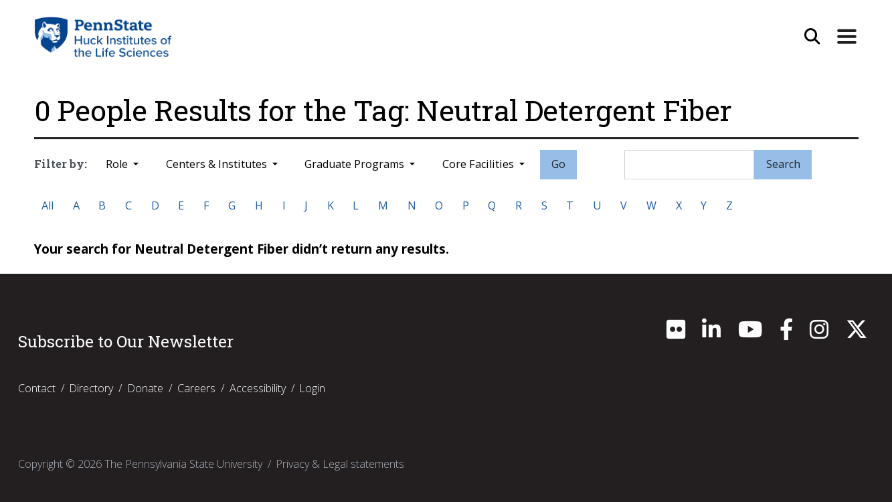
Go (558, 164)
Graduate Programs (355, 164)
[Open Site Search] (812, 37)
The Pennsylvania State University (183, 463)
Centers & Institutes (218, 164)
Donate (145, 388)
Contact (37, 388)
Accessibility (258, 388)
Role (118, 164)
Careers (196, 388)
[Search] (689, 164)
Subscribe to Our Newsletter (126, 341)
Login (312, 388)
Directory (91, 388)
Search (783, 164)
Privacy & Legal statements (340, 463)
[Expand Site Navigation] (846, 37)
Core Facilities (479, 164)
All (47, 205)
